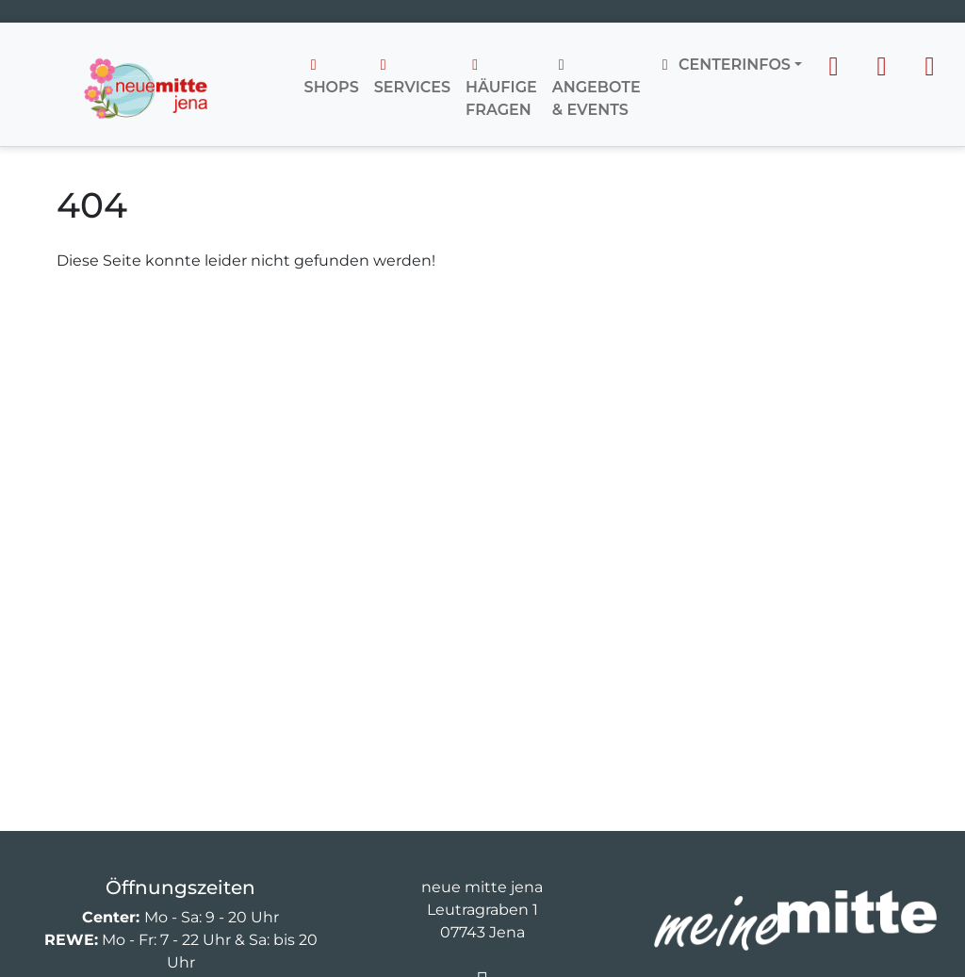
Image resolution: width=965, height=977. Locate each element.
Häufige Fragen (501, 88)
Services (412, 76)
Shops (331, 76)
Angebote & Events (596, 88)
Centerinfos (723, 64)
